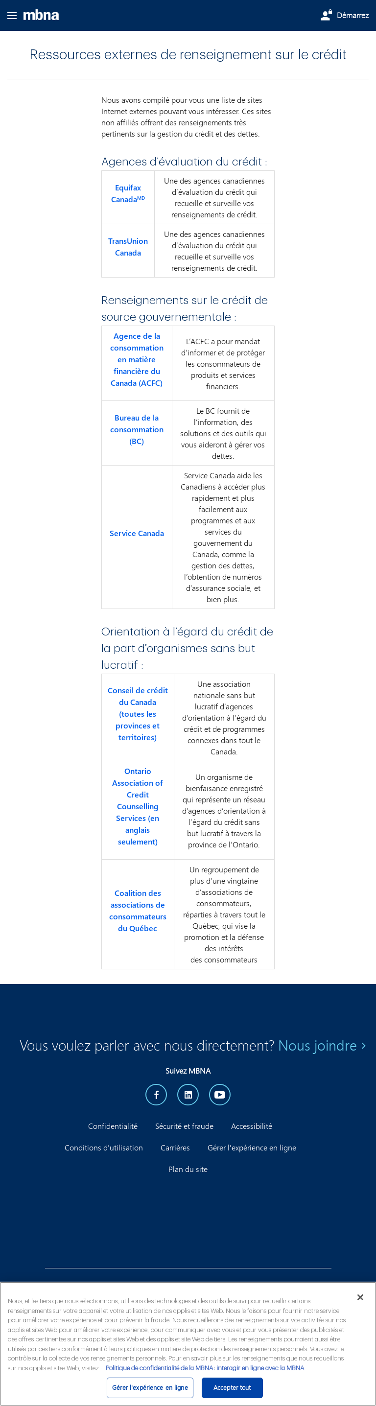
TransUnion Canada (128, 246)
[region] (188, 1344)
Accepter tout (232, 1387)
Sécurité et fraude (184, 1125)
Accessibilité (251, 1125)
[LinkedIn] (188, 1094)
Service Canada (137, 533)
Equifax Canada (128, 193)
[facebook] (156, 1094)
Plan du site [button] (188, 1168)
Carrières (175, 1147)
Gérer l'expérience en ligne (252, 1147)
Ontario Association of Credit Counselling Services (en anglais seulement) (137, 806)
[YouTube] (220, 1094)
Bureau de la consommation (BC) (137, 429)
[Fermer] (360, 1297)
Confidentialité (113, 1125)
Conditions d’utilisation (104, 1147)
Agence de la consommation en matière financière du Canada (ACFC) (137, 359)
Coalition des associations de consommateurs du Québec (137, 910)
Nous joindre (317, 1045)
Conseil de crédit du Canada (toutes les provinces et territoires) (138, 713)
